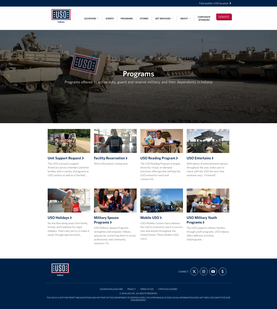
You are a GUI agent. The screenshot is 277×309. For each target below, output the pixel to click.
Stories (144, 18)
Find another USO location (215, 3)
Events (110, 18)
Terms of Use (147, 289)
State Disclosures (167, 289)
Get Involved (164, 18)
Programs (127, 18)
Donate (224, 17)
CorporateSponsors (204, 18)
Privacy (131, 289)
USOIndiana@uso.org (111, 289)
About (185, 18)
